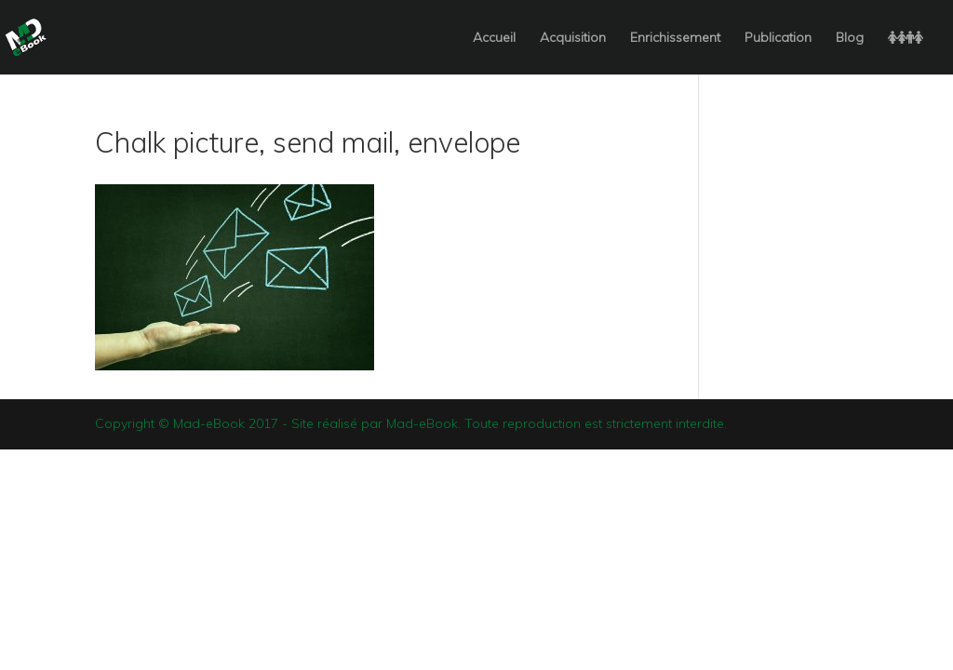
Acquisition (573, 38)
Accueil (494, 38)
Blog (850, 38)
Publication (778, 38)
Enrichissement (675, 38)
